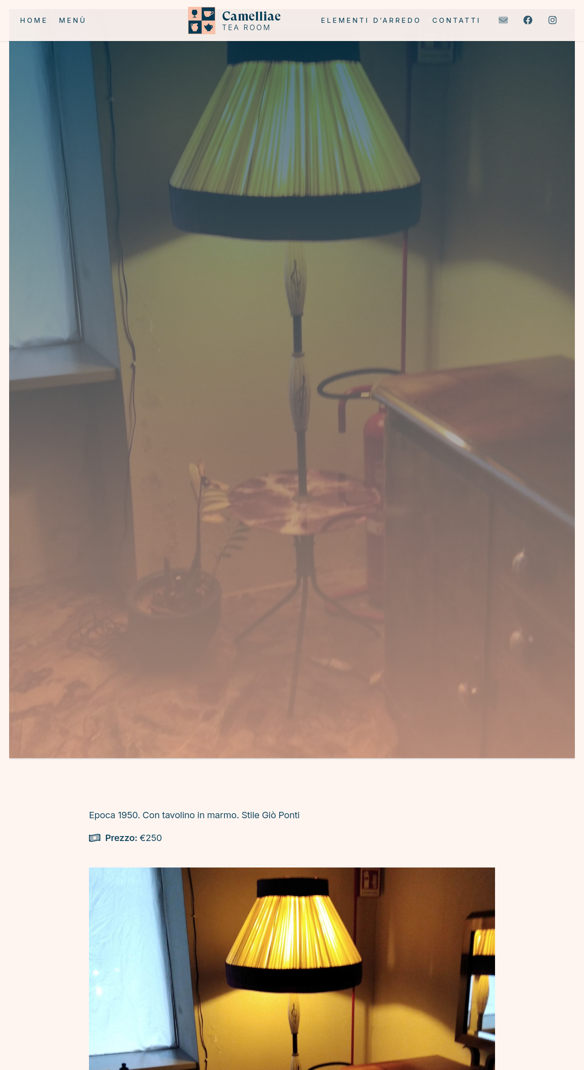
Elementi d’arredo (371, 20)
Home (34, 20)
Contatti (456, 20)
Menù (73, 20)
